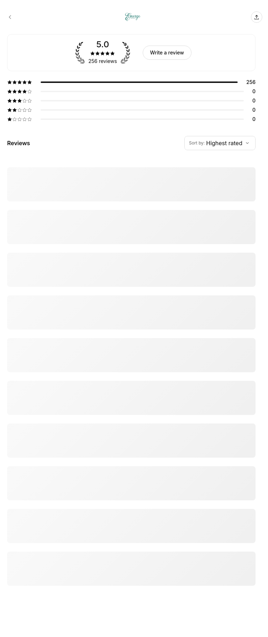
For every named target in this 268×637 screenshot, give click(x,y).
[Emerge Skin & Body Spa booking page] (10, 17)
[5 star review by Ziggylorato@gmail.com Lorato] (131, 564)
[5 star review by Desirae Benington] (131, 617)
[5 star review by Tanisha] (131, 382)
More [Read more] (12, 227)
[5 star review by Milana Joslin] (131, 298)
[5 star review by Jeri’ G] (131, 256)
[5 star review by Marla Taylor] (131, 462)
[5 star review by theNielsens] (131, 195)
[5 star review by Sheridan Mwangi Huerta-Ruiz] (131, 508)
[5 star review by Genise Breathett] (131, 340)
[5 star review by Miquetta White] (131, 420)
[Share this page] (256, 17)
